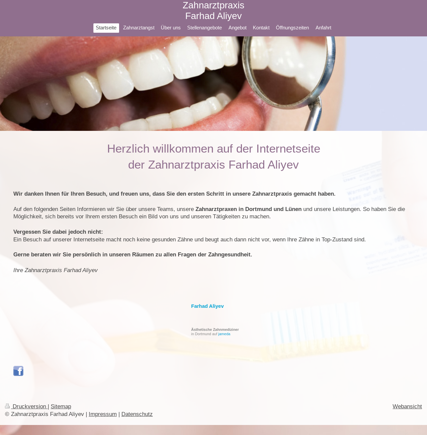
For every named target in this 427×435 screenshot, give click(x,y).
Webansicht (407, 406)
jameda (224, 334)
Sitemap (61, 406)
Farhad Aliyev (207, 306)
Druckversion (26, 406)
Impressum (103, 414)
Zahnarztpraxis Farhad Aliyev (213, 10)
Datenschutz (137, 414)
